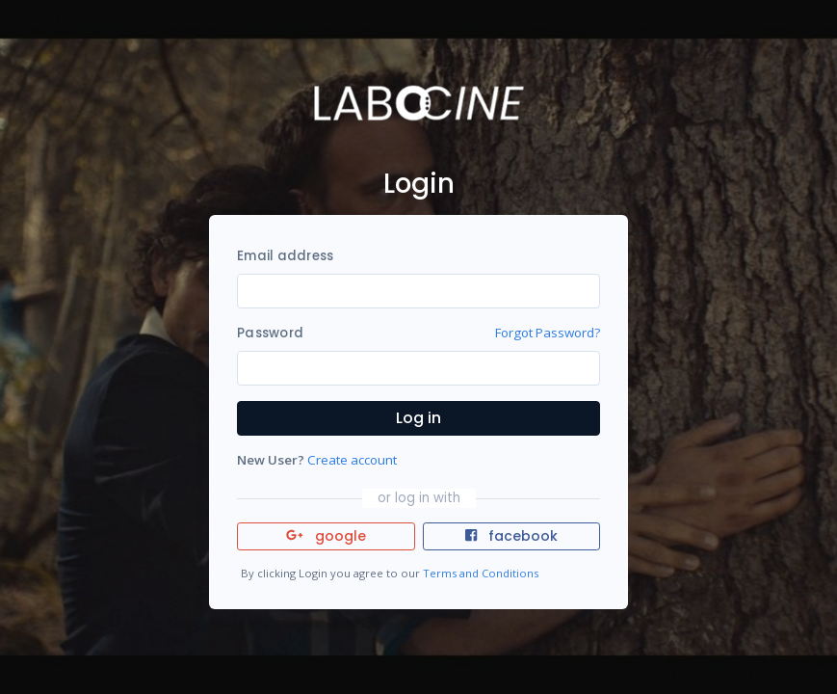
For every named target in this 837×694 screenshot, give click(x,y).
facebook (511, 536)
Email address (285, 256)
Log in (418, 418)
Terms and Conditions (480, 573)
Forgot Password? (547, 332)
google (326, 536)
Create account (352, 459)
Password (270, 333)
